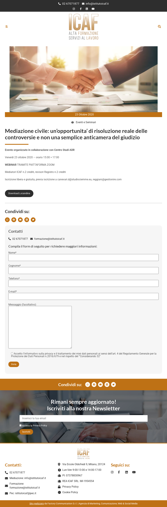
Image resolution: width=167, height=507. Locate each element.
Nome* (83, 255)
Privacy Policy (40, 425)
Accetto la (25, 425)
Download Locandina (19, 193)
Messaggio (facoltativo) (40, 326)
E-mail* (83, 294)
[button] (159, 26)
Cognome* (83, 268)
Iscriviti (26, 431)
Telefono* (83, 281)
